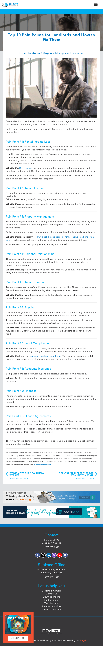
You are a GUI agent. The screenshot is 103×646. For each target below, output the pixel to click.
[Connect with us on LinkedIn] (48, 555)
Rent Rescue (25, 168)
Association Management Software (51, 631)
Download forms (51, 596)
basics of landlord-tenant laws (45, 356)
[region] (77, 476)
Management (63, 53)
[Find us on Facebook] (37, 555)
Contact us (51, 593)
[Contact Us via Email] (65, 555)
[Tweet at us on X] (43, 555)
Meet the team (51, 603)
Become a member (51, 590)
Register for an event (51, 609)
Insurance (78, 53)
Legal (83, 640)
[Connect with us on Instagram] (54, 555)
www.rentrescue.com (42, 465)
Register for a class (52, 606)
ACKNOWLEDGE (18, 638)
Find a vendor (51, 599)
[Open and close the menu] (59, 5)
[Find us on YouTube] (59, 555)
